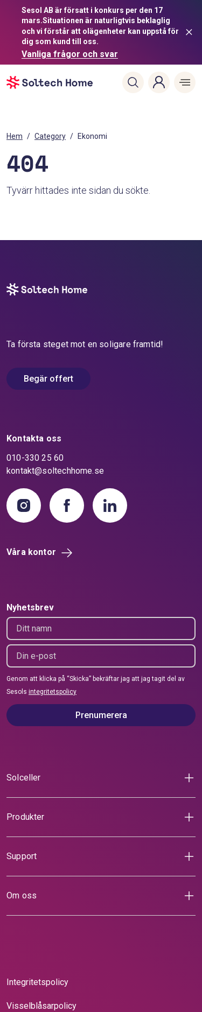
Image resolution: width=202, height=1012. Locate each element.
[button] (133, 82)
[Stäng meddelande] (191, 32)
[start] (22, 82)
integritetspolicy (52, 691)
